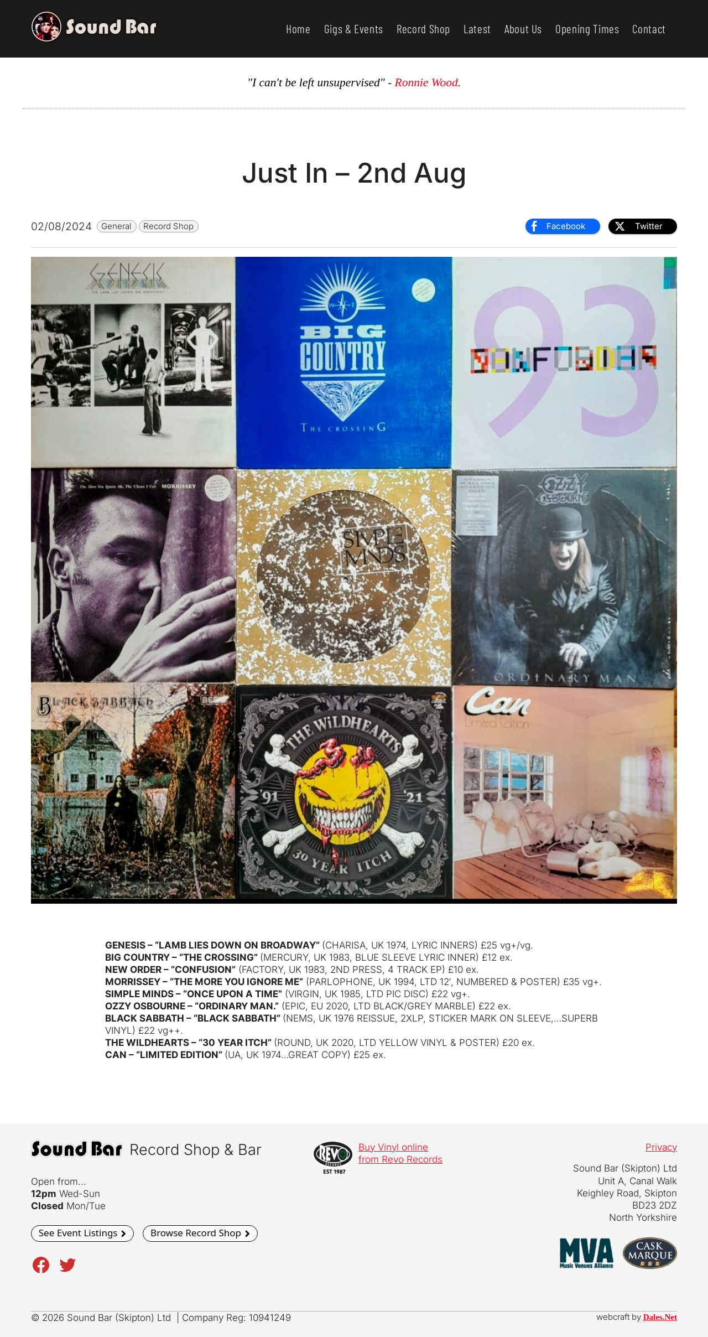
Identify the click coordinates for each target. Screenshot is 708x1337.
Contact (649, 28)
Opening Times (587, 28)
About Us (523, 28)
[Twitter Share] (642, 226)
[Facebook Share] (562, 226)
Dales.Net (660, 1317)
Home (298, 28)
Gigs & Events (353, 28)
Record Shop (423, 28)
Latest (477, 28)
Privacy (661, 1147)
